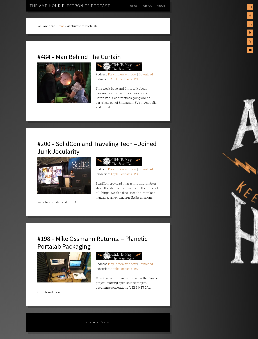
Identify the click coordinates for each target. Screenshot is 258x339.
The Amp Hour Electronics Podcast (69, 5)
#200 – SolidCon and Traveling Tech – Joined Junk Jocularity (97, 148)
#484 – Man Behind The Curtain (79, 57)
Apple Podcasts (121, 79)
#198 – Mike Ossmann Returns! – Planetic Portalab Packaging (92, 242)
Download (146, 74)
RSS (137, 79)
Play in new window (122, 74)
